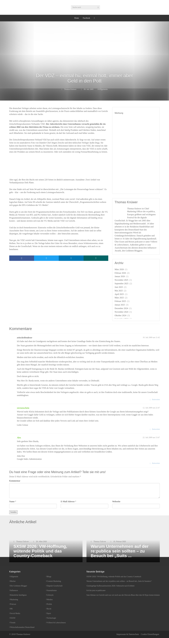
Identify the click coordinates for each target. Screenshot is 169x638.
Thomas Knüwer (70, 89)
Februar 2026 (120, 273)
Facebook (86, 18)
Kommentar (14, 481)
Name (12, 501)
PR (11, 609)
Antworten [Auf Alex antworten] (156, 463)
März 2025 (119, 298)
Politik (49, 604)
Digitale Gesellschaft (55, 586)
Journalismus (52, 590)
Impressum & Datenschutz (127, 634)
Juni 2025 (119, 287)
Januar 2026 (120, 276)
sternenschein (23, 408)
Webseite (116, 501)
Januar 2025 (120, 305)
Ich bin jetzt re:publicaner (95, 590)
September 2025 (121, 283)
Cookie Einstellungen (150, 634)
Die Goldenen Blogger (18, 586)
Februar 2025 (120, 301)
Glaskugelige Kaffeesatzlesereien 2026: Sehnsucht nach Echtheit (110, 586)
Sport (49, 613)
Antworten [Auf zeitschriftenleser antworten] (156, 399)
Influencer (14, 590)
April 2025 (119, 294)
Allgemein (103, 89)
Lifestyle (50, 595)
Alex (19, 438)
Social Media (15, 613)
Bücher (13, 581)
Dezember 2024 (121, 308)
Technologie (51, 618)
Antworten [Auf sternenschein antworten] (156, 429)
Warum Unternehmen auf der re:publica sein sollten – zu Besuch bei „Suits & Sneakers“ (119, 581)
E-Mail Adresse (68, 501)
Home (76, 18)
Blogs (49, 577)
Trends (12, 623)
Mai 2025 (119, 291)
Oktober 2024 (120, 315)
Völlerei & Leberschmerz (56, 623)
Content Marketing (54, 581)
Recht (49, 609)
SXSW (12, 618)
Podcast (13, 604)
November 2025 (121, 280)
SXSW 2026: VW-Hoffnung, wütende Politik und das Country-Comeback (113, 577)
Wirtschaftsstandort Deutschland (22, 627)
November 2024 (121, 312)
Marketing (14, 600)
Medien (50, 600)
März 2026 (119, 269)
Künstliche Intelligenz (18, 595)
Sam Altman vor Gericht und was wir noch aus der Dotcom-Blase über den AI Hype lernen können (123, 595)
